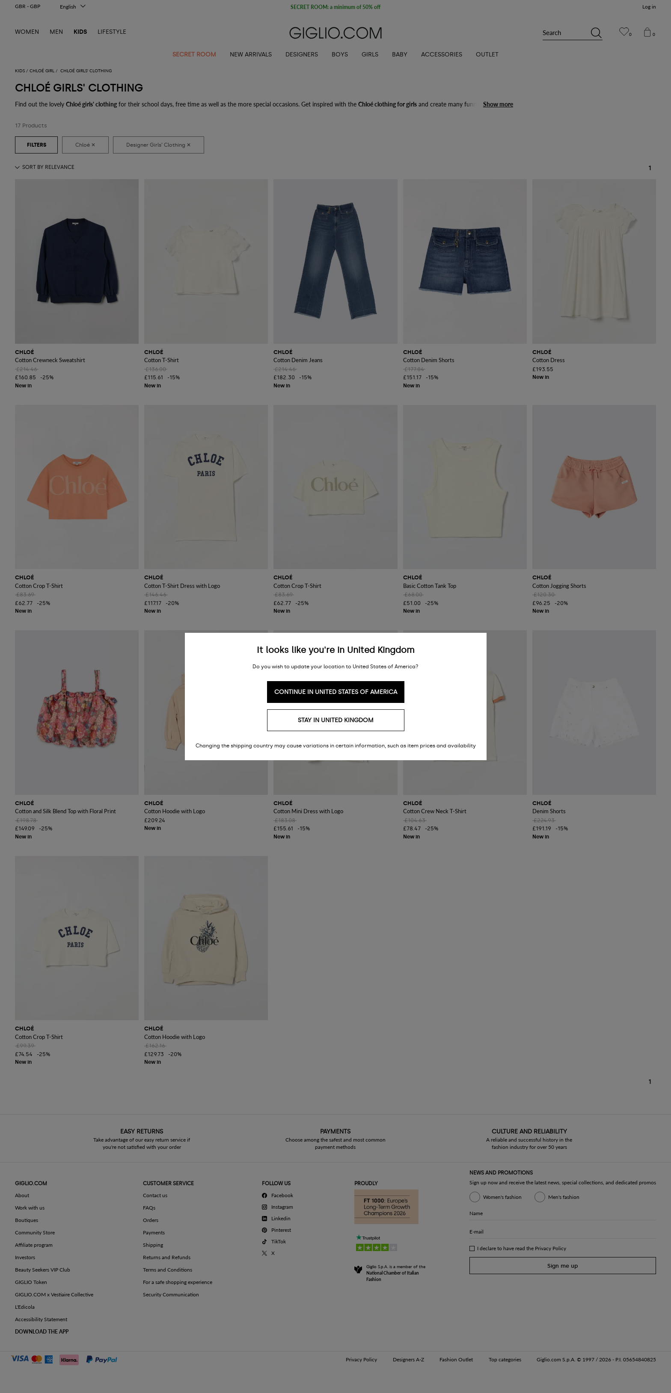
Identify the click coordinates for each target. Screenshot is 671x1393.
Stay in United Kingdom (336, 720)
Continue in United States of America (335, 692)
